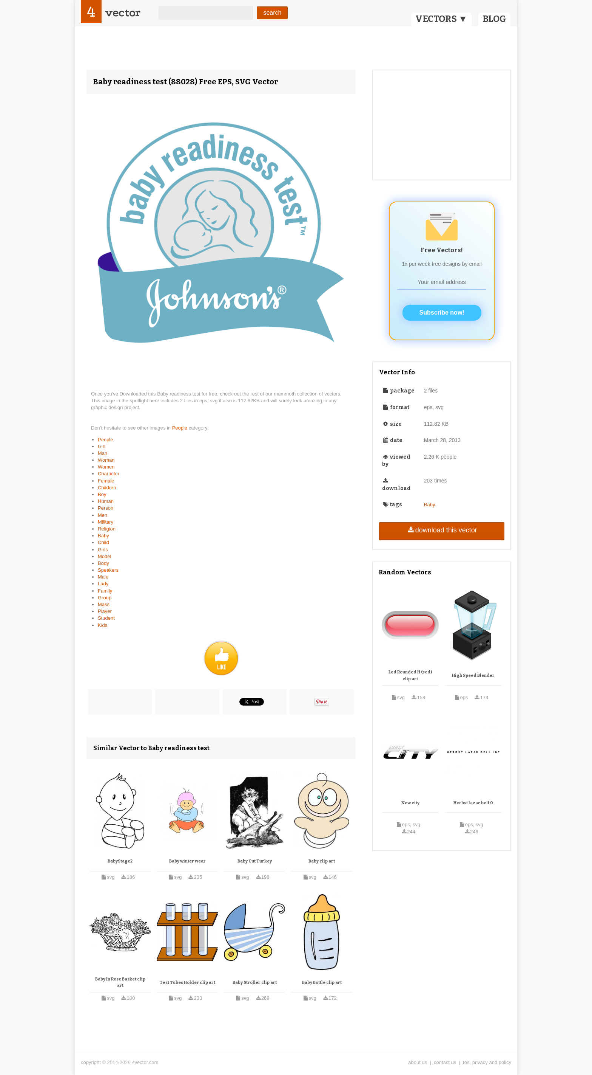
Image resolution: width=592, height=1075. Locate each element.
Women (106, 467)
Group (104, 597)
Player (105, 611)
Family (105, 591)
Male (103, 577)
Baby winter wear (187, 861)
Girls (103, 549)
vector (122, 12)
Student (106, 618)
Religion (107, 529)
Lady (103, 583)
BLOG (494, 19)
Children (107, 487)
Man (102, 453)
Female (106, 481)
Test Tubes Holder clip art (187, 982)
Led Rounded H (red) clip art (410, 675)
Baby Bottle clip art (322, 982)
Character (108, 473)
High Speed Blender (473, 675)
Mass (103, 604)
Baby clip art (321, 861)
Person (105, 508)
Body (103, 563)
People (180, 428)
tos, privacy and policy (487, 1062)
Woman (106, 460)
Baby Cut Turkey (254, 861)
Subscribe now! (441, 312)
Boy (102, 494)
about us (417, 1062)
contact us (445, 1062)
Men (102, 515)
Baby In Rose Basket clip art (120, 982)
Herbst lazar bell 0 (473, 802)
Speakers (108, 570)
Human (106, 501)
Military (105, 522)
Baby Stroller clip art (255, 982)
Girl (101, 446)
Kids (102, 625)
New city (410, 802)
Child (103, 542)
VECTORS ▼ (441, 19)
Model (104, 556)
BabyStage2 (120, 861)
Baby (103, 535)
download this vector (441, 530)
